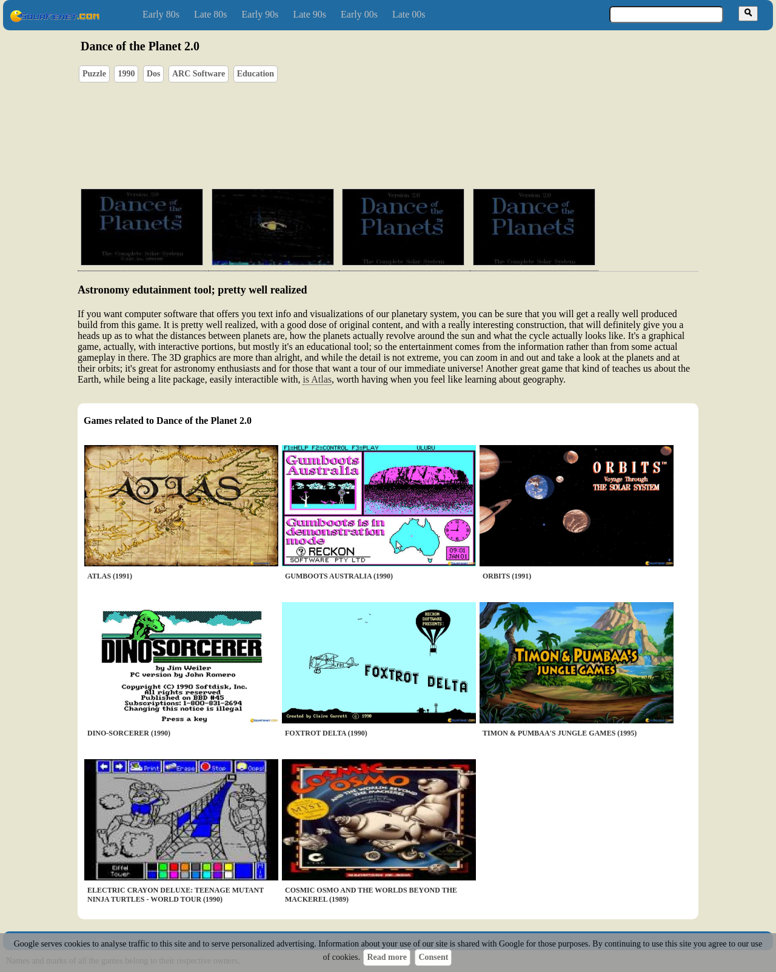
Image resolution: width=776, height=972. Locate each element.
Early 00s (359, 14)
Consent (433, 957)
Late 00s (409, 14)
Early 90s (260, 14)
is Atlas (317, 379)
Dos (154, 73)
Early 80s (160, 14)
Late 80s (210, 14)
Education (255, 73)
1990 (126, 73)
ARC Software (198, 73)
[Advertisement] (422, 122)
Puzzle (94, 73)
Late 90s (309, 14)
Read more (386, 957)
